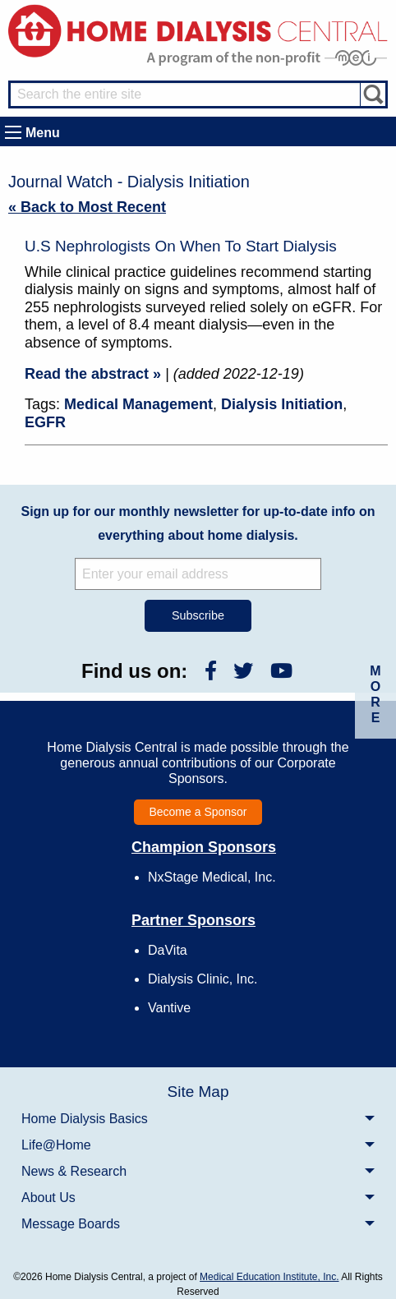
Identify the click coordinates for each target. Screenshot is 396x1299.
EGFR (45, 422)
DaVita (167, 950)
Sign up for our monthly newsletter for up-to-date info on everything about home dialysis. (198, 523)
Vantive (169, 1008)
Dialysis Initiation (282, 404)
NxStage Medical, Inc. (212, 877)
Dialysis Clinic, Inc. (202, 979)
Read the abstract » (93, 374)
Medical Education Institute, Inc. (269, 1277)
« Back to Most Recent (87, 207)
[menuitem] (198, 1118)
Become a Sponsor (197, 811)
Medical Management (138, 404)
